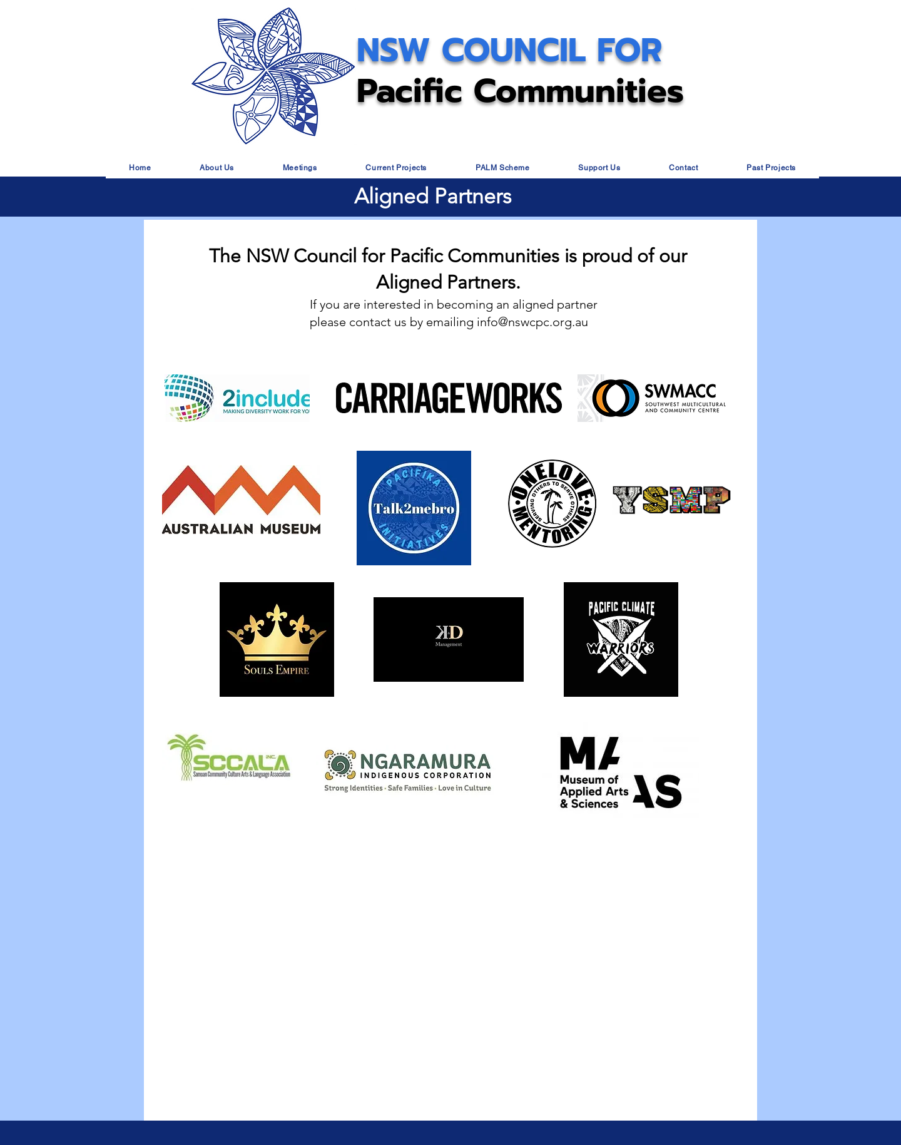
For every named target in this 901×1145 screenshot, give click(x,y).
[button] (216, 167)
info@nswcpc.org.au (532, 321)
